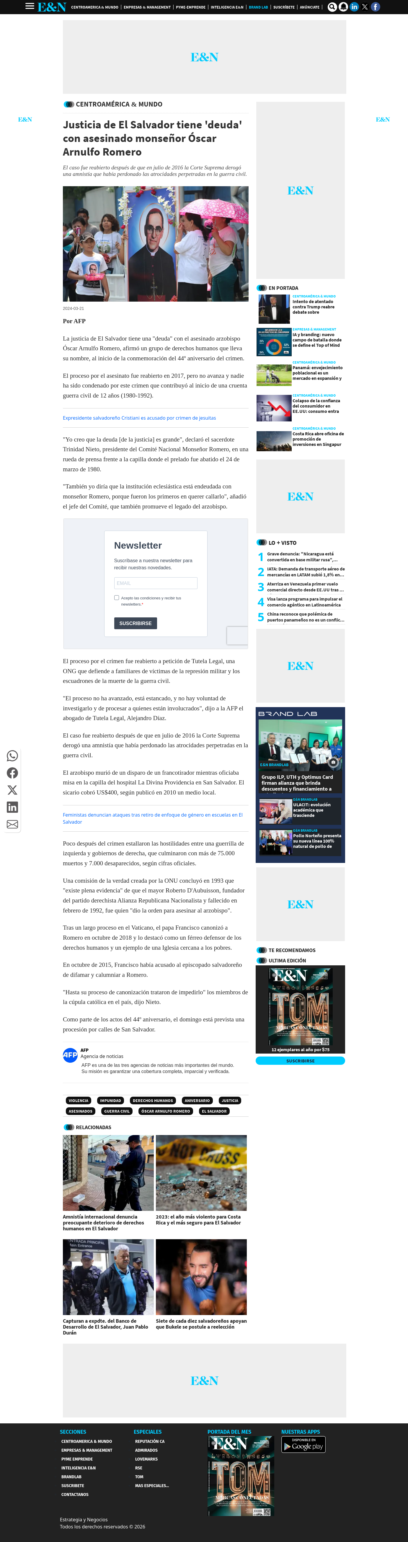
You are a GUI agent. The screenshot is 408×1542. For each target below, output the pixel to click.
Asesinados (80, 1111)
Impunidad (110, 1100)
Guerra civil (117, 1111)
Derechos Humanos (153, 1100)
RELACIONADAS (93, 1127)
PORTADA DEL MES (229, 1432)
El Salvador (214, 1111)
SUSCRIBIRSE (300, 1061)
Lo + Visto (283, 542)
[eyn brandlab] (288, 714)
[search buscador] (332, 7)
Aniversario (197, 1100)
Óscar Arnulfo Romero (165, 1111)
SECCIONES (73, 1432)
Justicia (230, 1100)
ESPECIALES (148, 1432)
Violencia (78, 1100)
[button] (12, 756)
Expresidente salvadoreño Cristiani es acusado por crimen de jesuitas (139, 418)
